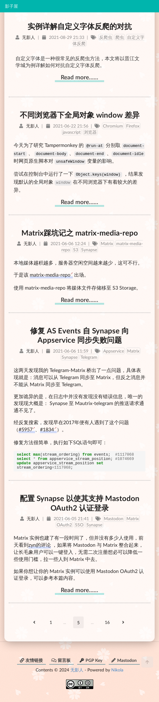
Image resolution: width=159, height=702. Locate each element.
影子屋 (11, 6)
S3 (75, 248)
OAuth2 (64, 526)
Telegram (89, 355)
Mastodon (113, 520)
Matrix (107, 241)
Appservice (113, 349)
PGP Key (90, 662)
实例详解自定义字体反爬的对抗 (80, 26)
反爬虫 (105, 37)
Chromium (113, 125)
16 (107, 624)
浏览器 (90, 132)
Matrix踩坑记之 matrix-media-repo (79, 231)
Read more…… (79, 77)
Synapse (89, 248)
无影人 (76, 672)
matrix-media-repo (50, 273)
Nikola (117, 672)
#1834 (47, 428)
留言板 (61, 662)
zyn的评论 (40, 547)
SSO (79, 526)
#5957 (26, 428)
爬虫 (119, 37)
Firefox (132, 125)
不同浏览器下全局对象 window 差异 (79, 114)
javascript (72, 132)
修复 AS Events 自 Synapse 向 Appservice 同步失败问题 (79, 333)
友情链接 (31, 662)
